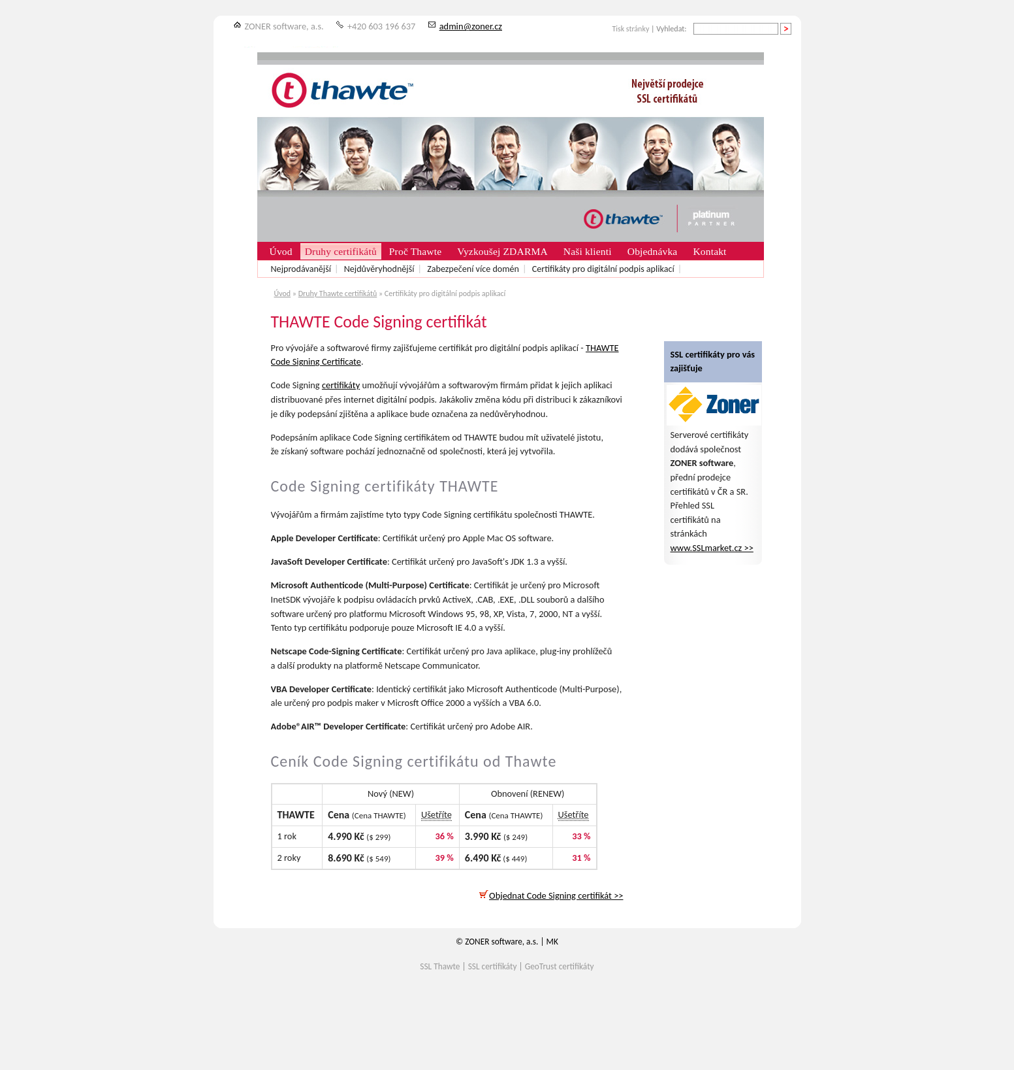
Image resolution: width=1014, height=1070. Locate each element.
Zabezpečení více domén (473, 269)
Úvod (282, 293)
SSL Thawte (440, 966)
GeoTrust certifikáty (559, 966)
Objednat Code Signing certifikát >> (551, 895)
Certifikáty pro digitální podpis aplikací (603, 269)
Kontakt (709, 251)
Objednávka (652, 251)
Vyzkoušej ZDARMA (502, 251)
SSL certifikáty (492, 966)
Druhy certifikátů (341, 251)
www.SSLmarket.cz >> (712, 548)
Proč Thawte (415, 251)
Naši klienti (587, 251)
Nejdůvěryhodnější (379, 269)
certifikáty (341, 385)
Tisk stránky (630, 28)
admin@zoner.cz (470, 26)
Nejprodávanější (301, 269)
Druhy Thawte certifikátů (337, 293)
